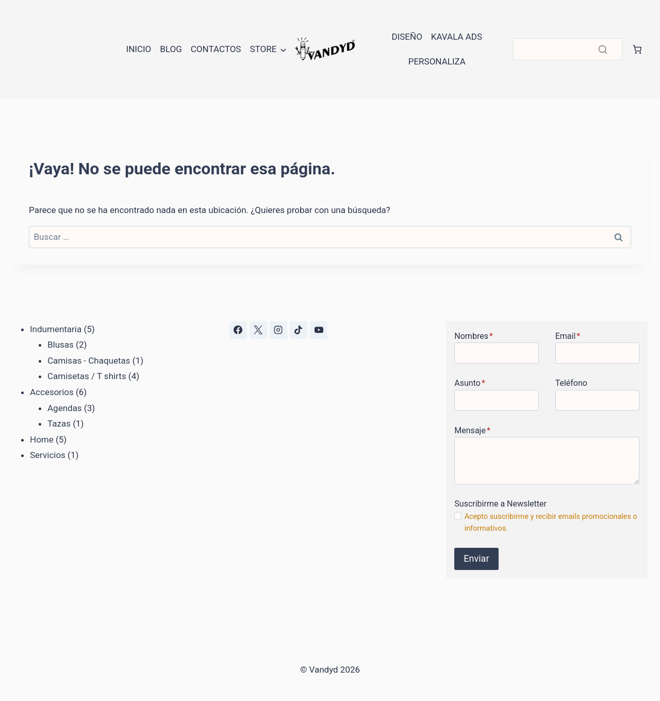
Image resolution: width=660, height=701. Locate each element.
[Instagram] (278, 330)
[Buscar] (567, 49)
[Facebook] (238, 330)
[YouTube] (318, 330)
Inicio (139, 49)
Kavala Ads (456, 36)
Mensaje (472, 430)
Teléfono (571, 383)
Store (263, 49)
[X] (258, 330)
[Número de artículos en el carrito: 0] (637, 49)
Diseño (406, 36)
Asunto (469, 383)
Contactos (216, 49)
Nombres (473, 336)
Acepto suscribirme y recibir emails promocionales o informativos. (551, 522)
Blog (171, 49)
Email (568, 336)
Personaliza (437, 61)
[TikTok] (298, 330)
